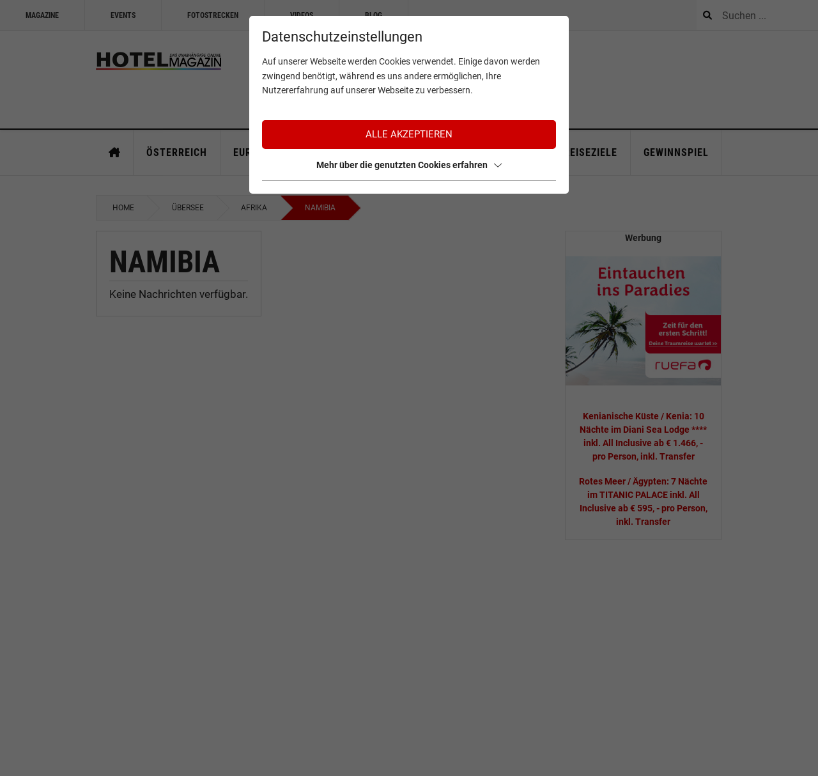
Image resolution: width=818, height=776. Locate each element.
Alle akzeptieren (409, 134)
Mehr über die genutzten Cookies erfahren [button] (409, 165)
